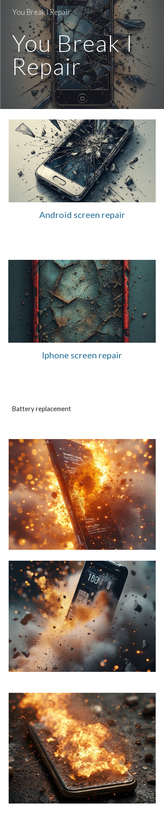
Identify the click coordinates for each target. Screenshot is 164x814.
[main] (82, 55)
